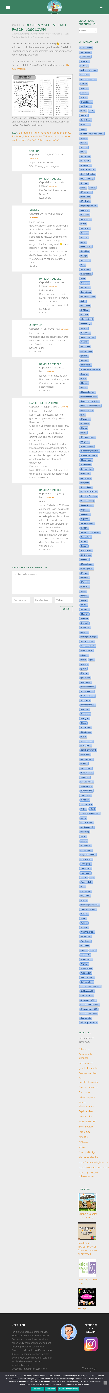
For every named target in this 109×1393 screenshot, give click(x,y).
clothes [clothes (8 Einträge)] (84, 138)
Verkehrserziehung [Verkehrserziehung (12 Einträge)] (88, 909)
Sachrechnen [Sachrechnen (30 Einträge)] (86, 741)
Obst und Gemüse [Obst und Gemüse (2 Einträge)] (87, 641)
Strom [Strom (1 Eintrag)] (83, 836)
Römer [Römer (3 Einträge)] (83, 737)
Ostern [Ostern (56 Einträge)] (84, 655)
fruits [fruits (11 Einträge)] (83, 301)
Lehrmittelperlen (87, 1097)
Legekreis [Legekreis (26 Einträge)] (85, 514)
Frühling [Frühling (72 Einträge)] (84, 310)
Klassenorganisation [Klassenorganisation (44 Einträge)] (89, 451)
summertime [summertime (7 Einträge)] (85, 845)
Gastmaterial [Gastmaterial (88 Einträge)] (87, 319)
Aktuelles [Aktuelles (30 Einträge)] (85, 75)
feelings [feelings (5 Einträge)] (84, 256)
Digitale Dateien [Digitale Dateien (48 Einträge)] (88, 174)
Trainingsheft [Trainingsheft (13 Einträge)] (86, 882)
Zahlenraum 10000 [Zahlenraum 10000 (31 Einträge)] (89, 1013)
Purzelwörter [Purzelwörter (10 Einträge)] (86, 682)
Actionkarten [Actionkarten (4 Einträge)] (85, 57)
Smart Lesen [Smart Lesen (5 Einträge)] (85, 795)
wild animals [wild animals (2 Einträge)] (85, 955)
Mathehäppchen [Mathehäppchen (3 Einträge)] (86, 569)
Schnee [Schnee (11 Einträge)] (84, 764)
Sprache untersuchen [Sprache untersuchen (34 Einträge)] (90, 813)
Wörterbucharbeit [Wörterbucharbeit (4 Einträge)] (87, 977)
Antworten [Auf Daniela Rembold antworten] (53, 186)
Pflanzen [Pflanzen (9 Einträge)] (84, 664)
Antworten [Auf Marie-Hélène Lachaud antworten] (65, 407)
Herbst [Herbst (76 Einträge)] (84, 383)
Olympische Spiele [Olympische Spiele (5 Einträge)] (88, 646)
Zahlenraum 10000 (48, 140)
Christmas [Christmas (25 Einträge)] (85, 124)
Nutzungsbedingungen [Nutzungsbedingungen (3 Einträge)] (89, 637)
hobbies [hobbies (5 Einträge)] (84, 387)
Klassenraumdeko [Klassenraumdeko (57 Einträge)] (89, 455)
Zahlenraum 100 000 (24, 140)
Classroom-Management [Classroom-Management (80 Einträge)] (92, 134)
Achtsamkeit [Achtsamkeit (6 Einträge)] (85, 52)
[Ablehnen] (105, 1383)
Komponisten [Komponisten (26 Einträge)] (86, 469)
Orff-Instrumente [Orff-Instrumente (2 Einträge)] (86, 650)
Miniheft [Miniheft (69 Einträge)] (84, 582)
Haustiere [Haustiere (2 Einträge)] (84, 374)
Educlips (82, 1308)
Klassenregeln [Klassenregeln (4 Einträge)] (86, 460)
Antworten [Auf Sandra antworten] (34, 218)
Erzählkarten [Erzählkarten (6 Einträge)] (85, 219)
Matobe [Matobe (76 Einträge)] (84, 573)
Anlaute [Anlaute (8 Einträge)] (84, 84)
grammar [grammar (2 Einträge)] (84, 356)
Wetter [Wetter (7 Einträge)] (83, 950)
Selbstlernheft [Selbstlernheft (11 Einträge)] (86, 786)
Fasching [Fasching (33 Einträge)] (85, 251)
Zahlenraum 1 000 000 (56, 136)
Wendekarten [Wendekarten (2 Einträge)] (85, 936)
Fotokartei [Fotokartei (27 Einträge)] (85, 287)
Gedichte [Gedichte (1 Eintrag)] (84, 328)
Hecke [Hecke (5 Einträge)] (83, 379)
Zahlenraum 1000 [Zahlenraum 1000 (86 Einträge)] (89, 1009)
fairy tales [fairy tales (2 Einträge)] (84, 233)
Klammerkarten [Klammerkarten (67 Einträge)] (88, 437)
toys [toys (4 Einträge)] (92, 877)
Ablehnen (51, 1389)
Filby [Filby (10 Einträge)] (83, 265)
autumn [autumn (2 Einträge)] (83, 97)
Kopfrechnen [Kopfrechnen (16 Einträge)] (86, 487)
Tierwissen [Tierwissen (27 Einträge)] (85, 873)
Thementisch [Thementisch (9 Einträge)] (86, 868)
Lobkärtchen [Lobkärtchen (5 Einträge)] (85, 537)
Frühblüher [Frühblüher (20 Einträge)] (85, 306)
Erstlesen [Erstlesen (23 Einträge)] (85, 215)
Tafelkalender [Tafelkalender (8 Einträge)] (86, 850)
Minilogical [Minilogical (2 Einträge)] (84, 586)
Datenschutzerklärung (68, 1389)
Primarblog (84, 1131)
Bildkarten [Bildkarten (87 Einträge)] (85, 106)
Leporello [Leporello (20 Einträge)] (85, 519)
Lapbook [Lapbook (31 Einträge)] (84, 510)
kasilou (82, 1147)
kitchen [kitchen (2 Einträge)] (83, 432)
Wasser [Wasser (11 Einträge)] (84, 923)
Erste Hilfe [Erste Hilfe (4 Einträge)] (85, 210)
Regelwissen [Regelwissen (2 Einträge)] (85, 714)
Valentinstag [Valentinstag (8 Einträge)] (85, 891)
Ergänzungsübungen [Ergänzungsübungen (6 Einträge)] (88, 206)
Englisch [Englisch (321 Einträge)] (85, 201)
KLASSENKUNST (88, 1121)
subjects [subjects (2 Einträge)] (84, 841)
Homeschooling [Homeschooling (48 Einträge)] (87, 392)
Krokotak (83, 1142)
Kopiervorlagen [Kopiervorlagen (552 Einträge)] (89, 491)
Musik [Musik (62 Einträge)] (83, 605)
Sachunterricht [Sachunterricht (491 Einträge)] (88, 750)
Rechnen (17, 136)
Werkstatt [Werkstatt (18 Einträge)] (85, 946)
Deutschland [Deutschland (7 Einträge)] (85, 165)
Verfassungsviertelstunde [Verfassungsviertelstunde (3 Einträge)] (89, 905)
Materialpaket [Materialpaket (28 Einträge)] (86, 564)
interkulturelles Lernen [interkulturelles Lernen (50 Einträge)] (90, 406)
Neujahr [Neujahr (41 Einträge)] (84, 618)
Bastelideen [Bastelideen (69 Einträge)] (86, 102)
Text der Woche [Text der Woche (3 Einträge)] (86, 859)
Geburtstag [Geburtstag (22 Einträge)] (85, 324)
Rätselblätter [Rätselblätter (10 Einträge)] (86, 728)
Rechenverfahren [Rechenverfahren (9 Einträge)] (87, 696)
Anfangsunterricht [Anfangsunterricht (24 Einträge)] (88, 79)
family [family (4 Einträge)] (83, 242)
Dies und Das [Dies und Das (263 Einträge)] (87, 169)
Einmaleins (25, 132)
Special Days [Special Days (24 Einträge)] (86, 804)
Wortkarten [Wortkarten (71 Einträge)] (86, 973)
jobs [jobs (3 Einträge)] (82, 415)
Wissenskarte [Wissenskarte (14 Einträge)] (86, 968)
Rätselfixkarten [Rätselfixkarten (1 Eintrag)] (86, 732)
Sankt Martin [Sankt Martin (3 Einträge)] (85, 754)
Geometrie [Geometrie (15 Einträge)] (85, 333)
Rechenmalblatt (61, 132)
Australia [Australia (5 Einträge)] (84, 93)
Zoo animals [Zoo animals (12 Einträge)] (86, 1018)
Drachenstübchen (88, 1073)
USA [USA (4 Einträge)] (83, 886)
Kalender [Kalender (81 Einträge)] (85, 419)
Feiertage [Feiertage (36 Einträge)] (85, 260)
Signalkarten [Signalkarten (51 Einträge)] (86, 791)
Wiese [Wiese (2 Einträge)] (93, 950)
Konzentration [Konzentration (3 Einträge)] (86, 478)
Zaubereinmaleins (88, 1087)
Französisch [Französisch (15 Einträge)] (86, 292)
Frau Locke (84, 1092)
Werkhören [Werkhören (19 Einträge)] (85, 941)
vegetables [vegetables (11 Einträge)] (85, 896)
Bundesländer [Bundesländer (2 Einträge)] (85, 120)
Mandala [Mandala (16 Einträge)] (84, 560)
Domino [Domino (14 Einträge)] (84, 183)
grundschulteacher (88, 1068)
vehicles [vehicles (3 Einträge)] (84, 900)
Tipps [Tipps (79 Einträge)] (83, 877)
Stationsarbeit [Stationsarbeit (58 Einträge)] (87, 827)
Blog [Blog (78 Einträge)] (83, 111)
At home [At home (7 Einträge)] (84, 88)
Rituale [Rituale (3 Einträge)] (83, 723)
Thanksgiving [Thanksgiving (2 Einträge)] (85, 864)
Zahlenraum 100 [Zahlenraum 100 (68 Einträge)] (88, 1000)
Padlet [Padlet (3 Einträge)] (83, 660)
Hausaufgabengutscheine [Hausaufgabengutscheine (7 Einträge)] (90, 369)
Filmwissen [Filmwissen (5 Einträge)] (85, 269)
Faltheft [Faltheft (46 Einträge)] (84, 237)
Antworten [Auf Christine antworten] (65, 329)
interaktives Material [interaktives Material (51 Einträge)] (89, 401)
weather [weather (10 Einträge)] (84, 927)
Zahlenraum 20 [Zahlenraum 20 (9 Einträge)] (87, 995)
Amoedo (83, 1137)
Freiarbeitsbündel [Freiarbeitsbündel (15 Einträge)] (88, 297)
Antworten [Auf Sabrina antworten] (34, 158)
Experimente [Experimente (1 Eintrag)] (85, 228)
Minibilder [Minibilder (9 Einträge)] (84, 577)
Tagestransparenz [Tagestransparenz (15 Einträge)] (88, 855)
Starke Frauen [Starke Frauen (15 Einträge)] (86, 823)
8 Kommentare (41, 37)
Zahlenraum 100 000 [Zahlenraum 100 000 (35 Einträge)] (89, 1005)
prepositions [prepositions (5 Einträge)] (85, 678)
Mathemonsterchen (89, 1157)
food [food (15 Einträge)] (83, 278)
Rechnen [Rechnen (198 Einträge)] (85, 700)
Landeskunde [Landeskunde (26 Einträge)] (86, 505)
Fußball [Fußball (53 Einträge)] (84, 315)
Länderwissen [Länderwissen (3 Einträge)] (86, 555)
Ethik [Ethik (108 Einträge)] (83, 224)
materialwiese (86, 1063)
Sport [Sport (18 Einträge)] (93, 809)
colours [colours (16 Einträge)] (84, 147)
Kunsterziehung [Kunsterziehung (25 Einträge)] (87, 501)
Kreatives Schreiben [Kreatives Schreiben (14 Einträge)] (89, 496)
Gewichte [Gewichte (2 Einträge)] (84, 342)
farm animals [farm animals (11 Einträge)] (86, 247)
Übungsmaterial (32, 136)
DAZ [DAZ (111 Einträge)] (83, 152)
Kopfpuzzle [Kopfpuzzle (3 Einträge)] (85, 483)
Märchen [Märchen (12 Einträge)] (84, 614)
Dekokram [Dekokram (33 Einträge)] (85, 156)
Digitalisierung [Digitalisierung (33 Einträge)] (87, 179)
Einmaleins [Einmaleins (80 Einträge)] (86, 192)
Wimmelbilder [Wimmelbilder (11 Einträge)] (86, 960)
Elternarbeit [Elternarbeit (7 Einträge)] (85, 197)
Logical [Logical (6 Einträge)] (83, 541)
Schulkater (84, 1049)
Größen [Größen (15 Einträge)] (84, 360)
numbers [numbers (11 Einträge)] (84, 632)
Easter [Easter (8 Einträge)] (92, 188)
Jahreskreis (45, 33)
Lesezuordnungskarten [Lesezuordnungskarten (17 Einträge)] (90, 532)
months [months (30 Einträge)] (84, 596)
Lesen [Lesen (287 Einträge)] (84, 528)
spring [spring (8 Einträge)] (83, 818)
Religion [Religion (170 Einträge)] (85, 718)
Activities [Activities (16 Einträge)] (84, 61)
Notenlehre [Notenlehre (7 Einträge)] (85, 627)
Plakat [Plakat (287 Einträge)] (84, 673)
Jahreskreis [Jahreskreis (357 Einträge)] (87, 410)
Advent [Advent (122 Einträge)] (84, 66)
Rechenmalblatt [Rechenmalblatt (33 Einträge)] (87, 687)
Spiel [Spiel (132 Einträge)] (83, 809)
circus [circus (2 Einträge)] (83, 129)
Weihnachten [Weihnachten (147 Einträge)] (87, 932)
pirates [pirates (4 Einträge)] (83, 669)
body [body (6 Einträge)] (92, 111)
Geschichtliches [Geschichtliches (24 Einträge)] (87, 337)
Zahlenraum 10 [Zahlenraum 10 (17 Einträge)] (87, 991)
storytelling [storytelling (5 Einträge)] (85, 832)
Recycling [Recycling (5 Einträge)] (84, 709)
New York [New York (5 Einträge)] (84, 623)
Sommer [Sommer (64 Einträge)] (85, 800)
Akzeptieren (38, 1389)
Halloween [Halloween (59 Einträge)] (85, 365)
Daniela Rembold (21, 37)
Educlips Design (87, 1152)
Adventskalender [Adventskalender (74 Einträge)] (88, 70)
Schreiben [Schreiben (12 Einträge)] (85, 777)
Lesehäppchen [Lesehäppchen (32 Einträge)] (87, 523)
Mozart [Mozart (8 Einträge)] (83, 600)
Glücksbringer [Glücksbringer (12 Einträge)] (86, 351)
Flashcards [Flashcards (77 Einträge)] (86, 274)
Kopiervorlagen (42, 132)
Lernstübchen (86, 1116)
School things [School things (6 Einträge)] (86, 768)
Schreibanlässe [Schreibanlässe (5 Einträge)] (86, 773)
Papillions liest (86, 1111)
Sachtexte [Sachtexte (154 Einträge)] (86, 746)
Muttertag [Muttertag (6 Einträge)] (84, 609)
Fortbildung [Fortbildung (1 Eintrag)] (84, 283)
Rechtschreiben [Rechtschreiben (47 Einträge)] (88, 705)
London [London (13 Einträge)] (84, 546)
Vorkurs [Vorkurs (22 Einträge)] (84, 914)
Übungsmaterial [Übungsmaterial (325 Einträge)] (89, 1022)
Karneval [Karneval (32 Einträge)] (85, 424)
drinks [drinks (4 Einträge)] (83, 188)
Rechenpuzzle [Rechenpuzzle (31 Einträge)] (87, 691)
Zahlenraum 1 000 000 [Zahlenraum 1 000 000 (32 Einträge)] (90, 986)
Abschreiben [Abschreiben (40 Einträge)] (86, 48)
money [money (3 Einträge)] (83, 591)
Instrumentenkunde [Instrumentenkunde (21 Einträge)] (89, 397)
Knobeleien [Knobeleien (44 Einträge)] (86, 464)
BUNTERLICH (86, 1126)
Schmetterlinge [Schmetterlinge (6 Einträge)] (86, 759)
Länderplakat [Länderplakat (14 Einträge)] (86, 551)
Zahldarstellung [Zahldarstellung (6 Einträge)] (86, 982)
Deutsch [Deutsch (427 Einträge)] (85, 160)
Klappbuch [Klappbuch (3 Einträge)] (85, 442)
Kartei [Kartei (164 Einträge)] (84, 428)
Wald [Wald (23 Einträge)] (83, 918)
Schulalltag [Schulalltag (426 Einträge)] (86, 781)
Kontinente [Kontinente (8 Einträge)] (85, 473)
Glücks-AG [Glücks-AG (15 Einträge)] (85, 347)
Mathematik (58, 33)
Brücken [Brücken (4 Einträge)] (84, 115)
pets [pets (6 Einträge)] (91, 660)
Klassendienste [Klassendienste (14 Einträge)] (87, 446)
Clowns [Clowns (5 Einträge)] (84, 143)
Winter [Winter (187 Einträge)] (84, 964)
